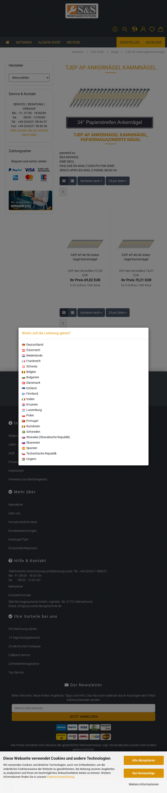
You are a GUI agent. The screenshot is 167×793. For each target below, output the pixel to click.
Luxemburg (32, 410)
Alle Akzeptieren (143, 760)
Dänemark (31, 383)
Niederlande (32, 355)
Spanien (29, 448)
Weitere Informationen (144, 784)
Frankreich (31, 361)
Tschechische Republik (39, 453)
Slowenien (31, 442)
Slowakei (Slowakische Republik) (46, 437)
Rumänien (31, 426)
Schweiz (29, 366)
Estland (29, 388)
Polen (28, 415)
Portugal (30, 421)
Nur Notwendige (143, 773)
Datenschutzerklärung (60, 776)
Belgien (29, 372)
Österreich (31, 350)
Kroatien (30, 404)
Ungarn (29, 459)
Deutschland (32, 344)
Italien (28, 399)
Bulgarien (30, 377)
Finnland (30, 393)
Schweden (31, 431)
